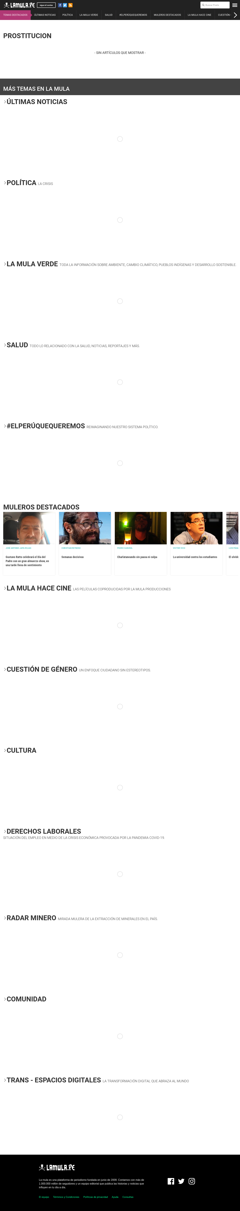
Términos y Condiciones (66, 1197)
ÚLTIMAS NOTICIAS (45, 14)
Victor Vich (179, 548)
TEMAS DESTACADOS (15, 14)
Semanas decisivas (72, 557)
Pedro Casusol (125, 548)
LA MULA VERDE (89, 14)
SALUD (109, 14)
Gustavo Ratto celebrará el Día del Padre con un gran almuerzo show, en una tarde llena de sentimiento (27, 561)
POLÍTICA (67, 14)
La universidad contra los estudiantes (195, 557)
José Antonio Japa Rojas (18, 548)
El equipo (44, 1197)
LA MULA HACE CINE (199, 14)
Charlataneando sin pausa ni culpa (137, 557)
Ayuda (115, 1197)
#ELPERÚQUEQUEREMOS (133, 14)
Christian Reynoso (71, 548)
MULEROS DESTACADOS (167, 14)
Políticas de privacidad (95, 1197)
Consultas (127, 1197)
